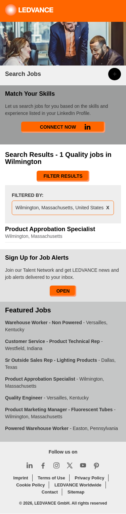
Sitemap (76, 492)
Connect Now (58, 127)
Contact (50, 492)
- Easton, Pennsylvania (61, 428)
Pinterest (96, 465)
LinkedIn (29, 465)
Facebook (43, 465)
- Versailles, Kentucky (47, 397)
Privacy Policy (89, 477)
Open (63, 291)
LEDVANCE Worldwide (77, 484)
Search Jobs (23, 74)
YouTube (83, 465)
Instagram (56, 465)
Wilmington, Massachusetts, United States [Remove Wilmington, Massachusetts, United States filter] (59, 207)
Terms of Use (51, 477)
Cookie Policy (30, 484)
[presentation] (63, 209)
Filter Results (62, 176)
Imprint (20, 477)
